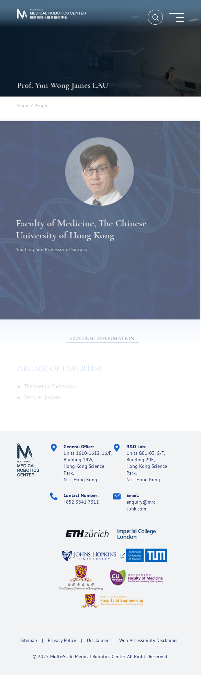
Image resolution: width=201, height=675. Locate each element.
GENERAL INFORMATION (102, 338)
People (41, 105)
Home (23, 105)
